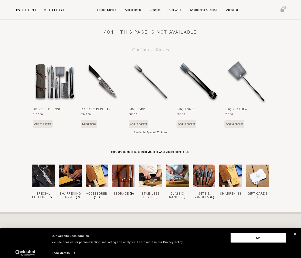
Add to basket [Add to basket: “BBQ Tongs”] (186, 123)
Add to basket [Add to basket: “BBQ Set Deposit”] (42, 123)
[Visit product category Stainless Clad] (150, 182)
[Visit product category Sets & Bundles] (204, 182)
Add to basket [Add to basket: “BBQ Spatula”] (234, 123)
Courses (155, 11)
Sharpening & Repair (203, 9)
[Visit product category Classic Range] (177, 182)
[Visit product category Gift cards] (257, 182)
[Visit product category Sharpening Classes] (70, 182)
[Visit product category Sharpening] (230, 182)
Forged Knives (106, 11)
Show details (60, 250)
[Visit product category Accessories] (97, 182)
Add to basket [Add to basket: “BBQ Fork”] (138, 123)
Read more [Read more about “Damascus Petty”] (89, 123)
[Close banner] (295, 231)
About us (232, 11)
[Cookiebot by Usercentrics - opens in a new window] (25, 250)
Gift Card (175, 9)
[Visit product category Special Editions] (43, 182)
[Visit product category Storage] (123, 181)
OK (258, 235)
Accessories (133, 11)
